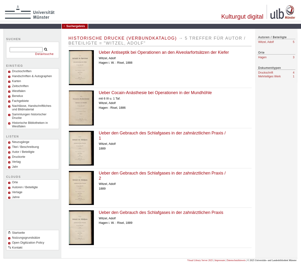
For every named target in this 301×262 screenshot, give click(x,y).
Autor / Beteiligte (23, 152)
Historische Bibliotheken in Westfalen (30, 124)
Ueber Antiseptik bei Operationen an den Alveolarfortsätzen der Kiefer (164, 52)
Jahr (15, 166)
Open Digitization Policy (28, 242)
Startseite (18, 232)
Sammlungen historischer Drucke (29, 116)
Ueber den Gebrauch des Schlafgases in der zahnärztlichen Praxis (161, 212)
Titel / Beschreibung (25, 147)
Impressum (219, 260)
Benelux (17, 96)
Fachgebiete (20, 101)
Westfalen (19, 91)
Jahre (16, 197)
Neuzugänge (20, 142)
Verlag (16, 161)
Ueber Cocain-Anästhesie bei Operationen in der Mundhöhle (155, 92)
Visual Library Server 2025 (200, 260)
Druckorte (18, 156)
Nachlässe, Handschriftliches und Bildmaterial (31, 107)
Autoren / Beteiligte (25, 187)
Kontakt (17, 247)
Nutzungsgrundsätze (26, 237)
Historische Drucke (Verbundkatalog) (122, 38)
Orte (15, 182)
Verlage (17, 192)
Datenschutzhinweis (236, 260)
